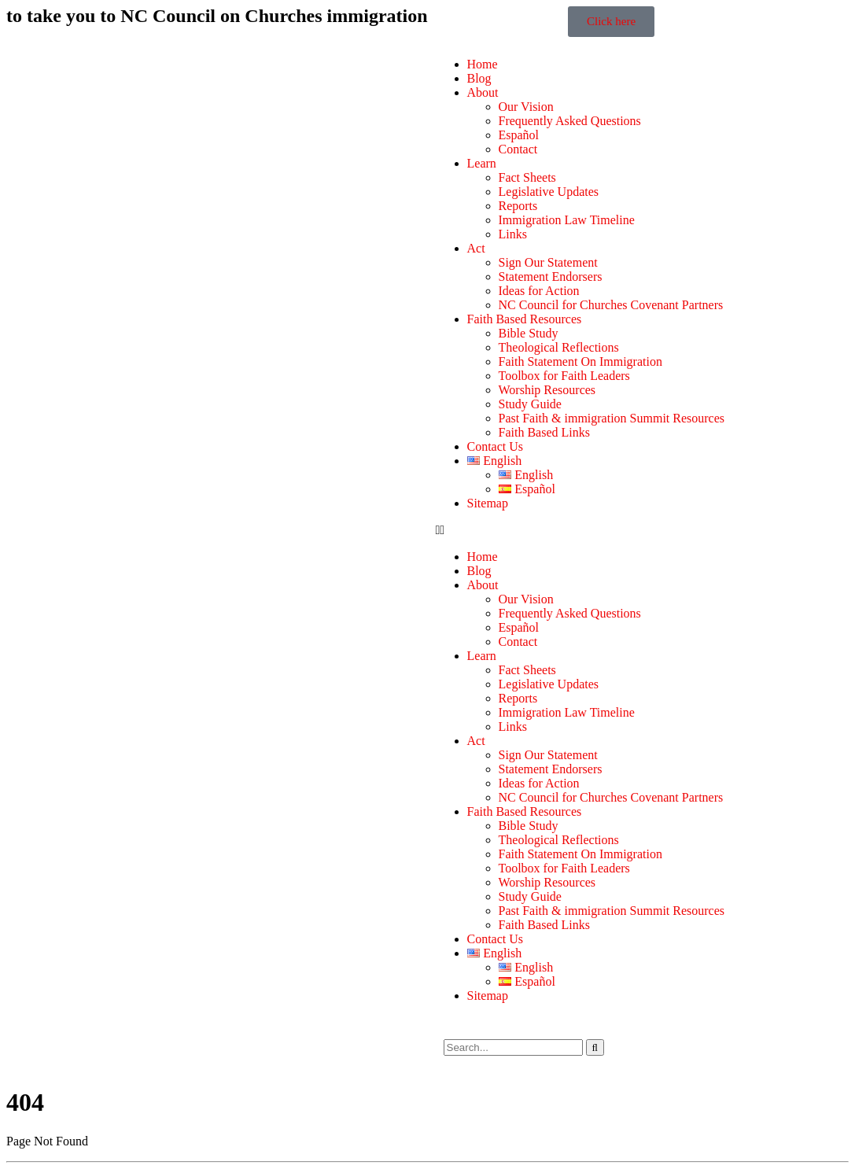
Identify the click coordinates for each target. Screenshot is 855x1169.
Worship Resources (547, 389)
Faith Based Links (544, 432)
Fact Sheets (527, 177)
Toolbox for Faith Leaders (564, 375)
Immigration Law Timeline (567, 220)
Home (482, 64)
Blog (479, 78)
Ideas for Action (539, 290)
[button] (639, 530)
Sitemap (487, 503)
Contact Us (495, 446)
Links (513, 234)
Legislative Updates (549, 191)
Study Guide (530, 404)
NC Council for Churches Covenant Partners (611, 305)
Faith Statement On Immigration (580, 361)
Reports (518, 205)
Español (519, 135)
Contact (518, 149)
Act (476, 248)
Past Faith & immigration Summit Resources (612, 418)
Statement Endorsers (551, 276)
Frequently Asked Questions (570, 120)
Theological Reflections (559, 347)
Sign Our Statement (548, 262)
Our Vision (526, 106)
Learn (481, 163)
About (483, 92)
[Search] (595, 1047)
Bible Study (528, 333)
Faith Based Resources (524, 319)
